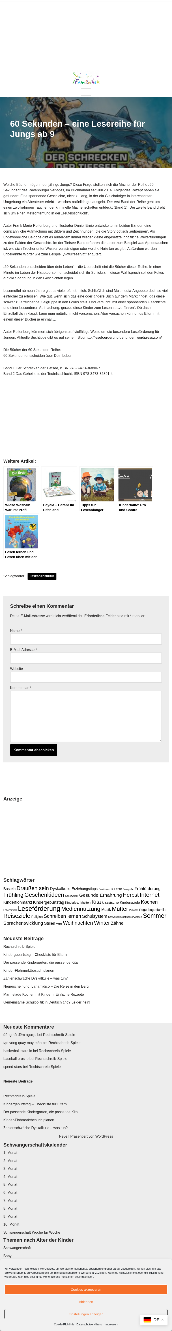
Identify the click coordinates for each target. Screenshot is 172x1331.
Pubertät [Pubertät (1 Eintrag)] (133, 910)
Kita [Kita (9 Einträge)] (96, 902)
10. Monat (11, 1224)
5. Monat (10, 1184)
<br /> (16, 422)
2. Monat (10, 1161)
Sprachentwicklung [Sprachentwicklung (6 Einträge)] (23, 923)
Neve (63, 1136)
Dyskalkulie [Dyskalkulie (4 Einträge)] (60, 888)
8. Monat (10, 1208)
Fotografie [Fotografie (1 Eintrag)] (128, 889)
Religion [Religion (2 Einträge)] (37, 916)
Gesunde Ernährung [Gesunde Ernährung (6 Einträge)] (100, 895)
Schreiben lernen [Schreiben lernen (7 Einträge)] (62, 916)
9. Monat (10, 1216)
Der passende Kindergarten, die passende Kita (40, 962)
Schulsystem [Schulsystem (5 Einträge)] (94, 916)
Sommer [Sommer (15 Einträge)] (154, 915)
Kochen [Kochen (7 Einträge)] (149, 902)
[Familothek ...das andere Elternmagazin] (86, 77)
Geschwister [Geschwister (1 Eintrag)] (71, 895)
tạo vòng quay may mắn (22, 1043)
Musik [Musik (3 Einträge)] (106, 909)
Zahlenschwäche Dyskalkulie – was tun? (35, 978)
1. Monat (10, 1153)
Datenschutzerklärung (89, 1324)
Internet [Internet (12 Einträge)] (149, 894)
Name (16, 631)
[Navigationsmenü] (86, 92)
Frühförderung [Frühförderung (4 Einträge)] (148, 888)
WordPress (104, 1136)
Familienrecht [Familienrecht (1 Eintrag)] (106, 889)
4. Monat (10, 1177)
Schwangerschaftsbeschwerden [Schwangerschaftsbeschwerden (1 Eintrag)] (125, 917)
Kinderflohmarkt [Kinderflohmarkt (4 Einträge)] (17, 902)
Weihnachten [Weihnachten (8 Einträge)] (78, 923)
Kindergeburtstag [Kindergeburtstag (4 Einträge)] (48, 902)
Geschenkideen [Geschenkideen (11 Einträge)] (44, 895)
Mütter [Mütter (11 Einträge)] (120, 909)
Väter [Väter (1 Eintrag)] (59, 923)
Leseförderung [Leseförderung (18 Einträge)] (39, 908)
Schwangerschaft (17, 1248)
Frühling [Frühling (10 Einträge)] (13, 895)
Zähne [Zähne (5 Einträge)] (117, 923)
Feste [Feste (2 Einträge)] (118, 889)
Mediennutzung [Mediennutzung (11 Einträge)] (80, 909)
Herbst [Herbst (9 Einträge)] (131, 895)
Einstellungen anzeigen (86, 1314)
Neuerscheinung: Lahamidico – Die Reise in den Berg (46, 986)
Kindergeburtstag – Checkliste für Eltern (35, 955)
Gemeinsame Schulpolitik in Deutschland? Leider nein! (46, 1002)
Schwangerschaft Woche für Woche (31, 1232)
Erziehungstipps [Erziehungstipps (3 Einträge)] (84, 889)
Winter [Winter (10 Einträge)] (102, 923)
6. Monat (10, 1192)
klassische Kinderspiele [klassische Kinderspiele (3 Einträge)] (121, 902)
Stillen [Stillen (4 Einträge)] (49, 923)
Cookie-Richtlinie (64, 1324)
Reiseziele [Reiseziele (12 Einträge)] (16, 915)
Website (16, 669)
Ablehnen (86, 1302)
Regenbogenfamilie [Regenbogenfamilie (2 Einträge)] (152, 910)
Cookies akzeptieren (86, 1289)
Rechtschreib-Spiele (19, 946)
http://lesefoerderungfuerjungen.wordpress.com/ (124, 337)
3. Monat (10, 1169)
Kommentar (20, 688)
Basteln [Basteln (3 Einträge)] (9, 889)
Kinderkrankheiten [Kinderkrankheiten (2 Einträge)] (77, 902)
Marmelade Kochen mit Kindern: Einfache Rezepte (43, 994)
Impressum (111, 1324)
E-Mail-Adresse (23, 650)
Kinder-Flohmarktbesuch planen (28, 970)
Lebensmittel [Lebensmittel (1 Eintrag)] (10, 910)
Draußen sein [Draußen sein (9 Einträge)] (33, 888)
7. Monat (10, 1201)
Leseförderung (42, 576)
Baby (7, 1256)
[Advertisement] (86, 33)
